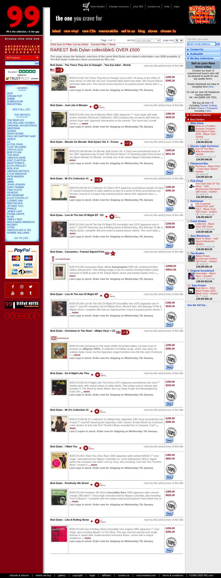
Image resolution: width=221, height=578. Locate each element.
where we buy (43, 575)
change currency (119, 6)
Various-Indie (16, 157)
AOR (10, 93)
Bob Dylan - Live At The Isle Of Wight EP (74, 294)
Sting (11, 227)
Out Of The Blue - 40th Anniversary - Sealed (206, 151)
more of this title (174, 65)
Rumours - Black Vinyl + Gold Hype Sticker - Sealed (208, 169)
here (210, 86)
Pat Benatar (15, 195)
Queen (11, 131)
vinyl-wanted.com (146, 575)
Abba (10, 181)
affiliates (106, 575)
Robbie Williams (18, 232)
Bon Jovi (13, 168)
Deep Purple (16, 163)
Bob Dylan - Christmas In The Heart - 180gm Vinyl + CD (82, 330)
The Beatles (15, 120)
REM (10, 179)
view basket (97, 6)
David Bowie (15, 133)
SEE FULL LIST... (22, 109)
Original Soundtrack (22, 125)
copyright (78, 575)
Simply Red (14, 219)
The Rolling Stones (21, 122)
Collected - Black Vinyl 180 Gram (205, 225)
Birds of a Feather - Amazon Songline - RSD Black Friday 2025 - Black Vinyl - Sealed (206, 131)
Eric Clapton (16, 160)
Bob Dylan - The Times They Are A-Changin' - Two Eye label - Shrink (90, 65)
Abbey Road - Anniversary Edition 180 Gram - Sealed (206, 259)
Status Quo (15, 149)
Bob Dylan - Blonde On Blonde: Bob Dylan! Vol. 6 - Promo (84, 141)
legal (92, 575)
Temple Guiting (208, 105)
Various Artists (18, 171)
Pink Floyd (14, 189)
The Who (13, 155)
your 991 (138, 6)
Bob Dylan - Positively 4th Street (69, 483)
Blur (10, 216)
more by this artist (154, 65)
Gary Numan (15, 187)
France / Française (207, 108)
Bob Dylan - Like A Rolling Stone (69, 519)
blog (141, 31)
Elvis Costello (17, 198)
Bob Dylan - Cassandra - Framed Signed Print (77, 251)
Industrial (14, 104)
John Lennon (16, 184)
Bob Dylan (14, 152)
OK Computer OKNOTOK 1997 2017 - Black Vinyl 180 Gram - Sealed (206, 207)
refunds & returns (19, 575)
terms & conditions (173, 575)
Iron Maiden (15, 176)
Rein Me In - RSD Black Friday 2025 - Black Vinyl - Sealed (207, 291)
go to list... (22, 238)
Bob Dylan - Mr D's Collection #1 (69, 178)
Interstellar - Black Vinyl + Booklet (206, 274)
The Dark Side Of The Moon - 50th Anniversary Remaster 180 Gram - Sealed (208, 187)
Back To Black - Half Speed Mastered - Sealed (207, 241)
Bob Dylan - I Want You (63, 446)
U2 (8, 141)
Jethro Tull (15, 206)
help (166, 6)
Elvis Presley (16, 165)
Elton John (15, 144)
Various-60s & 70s (19, 230)
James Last (14, 211)
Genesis (12, 192)
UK (212, 102)
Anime (11, 98)
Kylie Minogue (17, 173)
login (177, 6)
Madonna (13, 128)
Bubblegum (15, 101)
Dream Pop (14, 96)
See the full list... (197, 305)
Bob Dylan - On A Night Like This (69, 373)
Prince (12, 208)
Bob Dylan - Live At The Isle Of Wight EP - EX (77, 215)
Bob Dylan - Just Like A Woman (69, 105)
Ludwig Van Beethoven (15, 202)
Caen (208, 110)
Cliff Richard (16, 147)
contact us (154, 6)
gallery (61, 575)
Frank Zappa (15, 214)
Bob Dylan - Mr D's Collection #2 (69, 409)
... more (83, 123)
